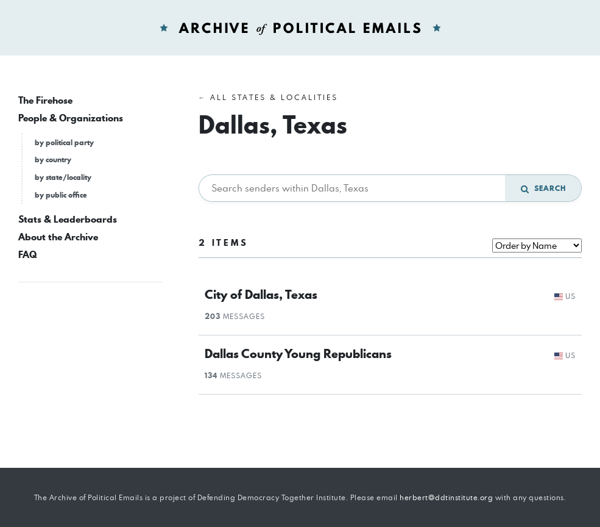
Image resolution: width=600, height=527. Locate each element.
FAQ (27, 255)
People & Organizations (70, 118)
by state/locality (63, 177)
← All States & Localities (269, 97)
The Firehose (45, 100)
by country (53, 159)
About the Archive (58, 237)
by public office (61, 195)
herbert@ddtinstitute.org (446, 497)
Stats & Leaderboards (67, 219)
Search (543, 188)
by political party (64, 142)
